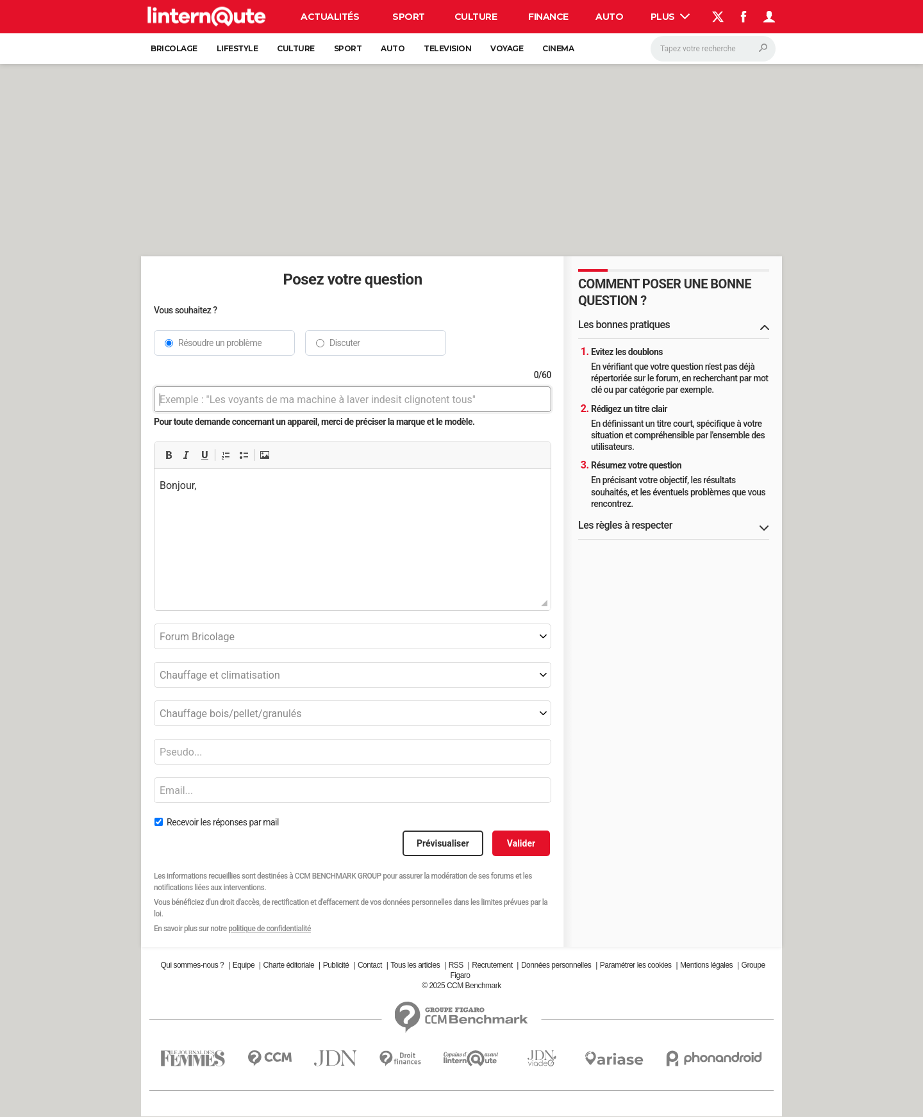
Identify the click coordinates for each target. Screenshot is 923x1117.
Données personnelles (556, 965)
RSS (456, 965)
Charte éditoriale (289, 965)
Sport (408, 16)
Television (447, 48)
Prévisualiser (443, 843)
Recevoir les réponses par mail (223, 822)
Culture (475, 16)
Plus (670, 16)
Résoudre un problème (220, 342)
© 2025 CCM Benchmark (461, 985)
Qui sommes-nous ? (192, 965)
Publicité (336, 965)
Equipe (243, 965)
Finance (548, 16)
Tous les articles (415, 965)
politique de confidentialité (269, 928)
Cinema (558, 48)
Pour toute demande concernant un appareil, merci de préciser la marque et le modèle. (314, 422)
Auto (609, 16)
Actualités (330, 16)
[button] (169, 455)
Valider (521, 843)
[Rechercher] (713, 49)
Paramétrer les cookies (636, 965)
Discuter (344, 342)
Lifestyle (237, 48)
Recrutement (492, 965)
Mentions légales (706, 965)
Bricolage (174, 48)
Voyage (506, 48)
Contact (370, 965)
